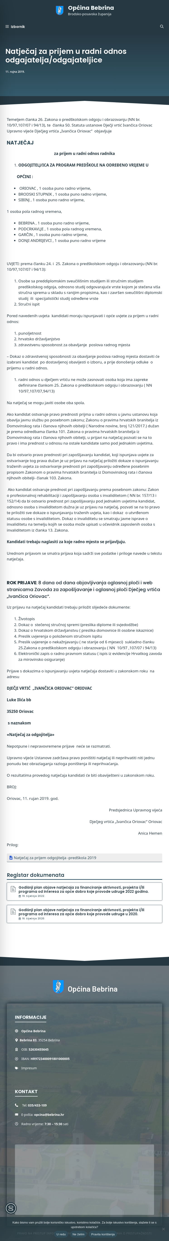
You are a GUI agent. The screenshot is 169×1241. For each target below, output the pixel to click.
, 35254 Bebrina (40, 1040)
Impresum (29, 1068)
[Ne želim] (163, 1229)
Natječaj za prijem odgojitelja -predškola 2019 (55, 857)
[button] (162, 26)
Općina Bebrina (91, 8)
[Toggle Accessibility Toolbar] (10, 1208)
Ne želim (79, 1234)
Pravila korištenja (103, 1234)
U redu (61, 1234)
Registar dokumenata (35, 875)
